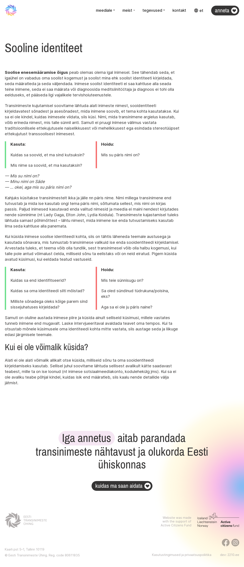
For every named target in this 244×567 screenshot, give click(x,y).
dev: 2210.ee (229, 555)
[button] (105, 10)
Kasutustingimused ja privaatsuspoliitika (181, 555)
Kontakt (179, 10)
